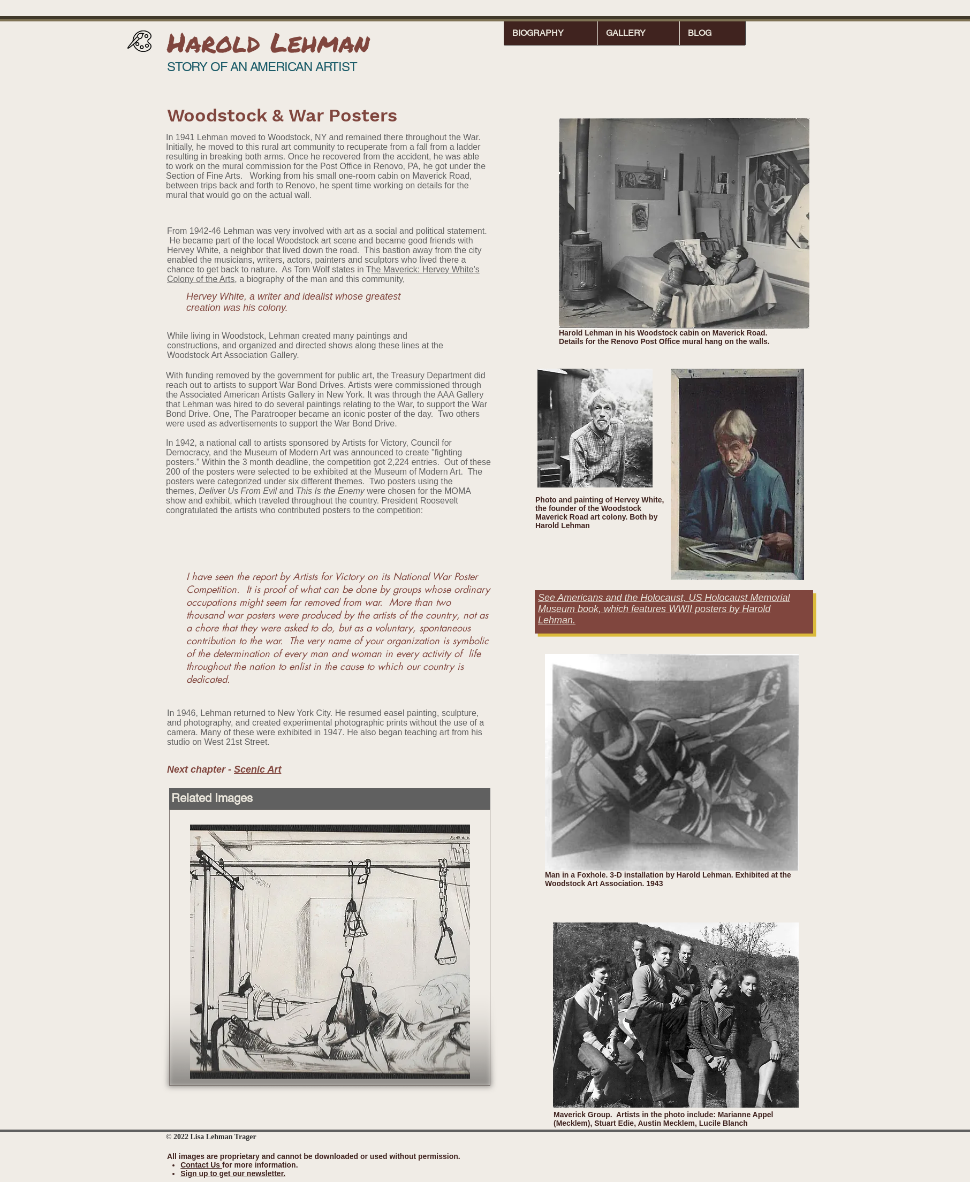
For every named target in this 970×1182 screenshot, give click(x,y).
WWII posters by (705, 609)
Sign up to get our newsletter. (232, 1173)
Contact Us (201, 1165)
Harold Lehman (268, 42)
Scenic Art (257, 769)
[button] (550, 33)
